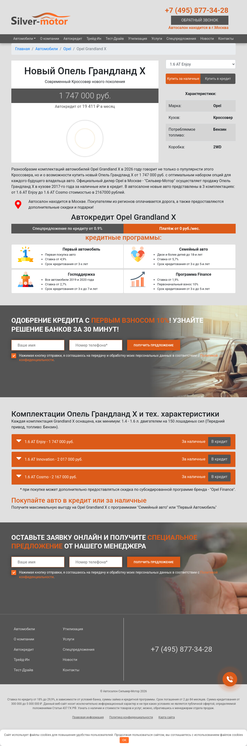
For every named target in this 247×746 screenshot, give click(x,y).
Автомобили (23, 39)
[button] (18, 441)
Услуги (156, 39)
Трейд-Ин (94, 39)
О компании (49, 39)
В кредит (219, 441)
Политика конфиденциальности (131, 717)
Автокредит (72, 39)
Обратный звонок (199, 20)
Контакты (226, 39)
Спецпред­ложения (181, 39)
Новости (207, 39)
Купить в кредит (218, 79)
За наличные (193, 441)
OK (124, 740)
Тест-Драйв (115, 39)
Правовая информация (88, 717)
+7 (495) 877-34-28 (196, 10)
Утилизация (137, 39)
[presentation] (48, 383)
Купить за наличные (183, 79)
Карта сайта (166, 717)
